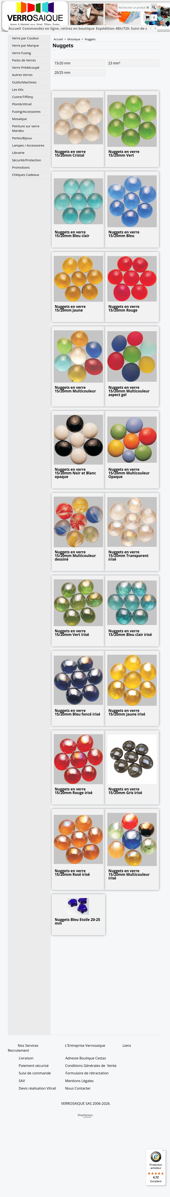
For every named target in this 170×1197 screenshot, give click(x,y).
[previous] (151, 28)
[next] (155, 28)
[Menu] (163, 1151)
